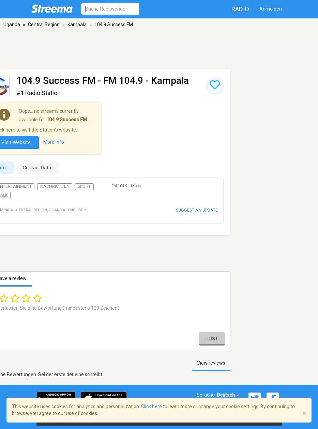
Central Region (44, 24)
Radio (240, 9)
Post (212, 339)
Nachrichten (55, 186)
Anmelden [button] (270, 9)
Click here (151, 406)
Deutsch (228, 395)
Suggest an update (197, 210)
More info (53, 142)
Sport (84, 186)
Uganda (11, 24)
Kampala (77, 24)
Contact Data (37, 167)
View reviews (211, 363)
